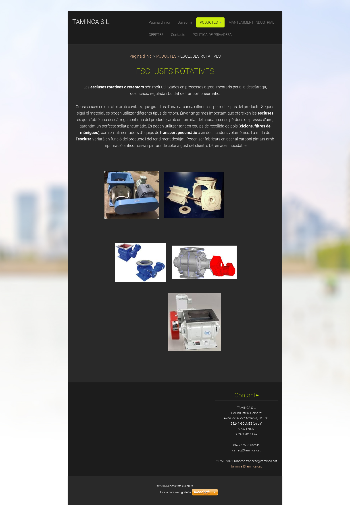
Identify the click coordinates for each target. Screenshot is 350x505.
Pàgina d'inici (140, 56)
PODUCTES (166, 56)
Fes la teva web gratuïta (175, 492)
